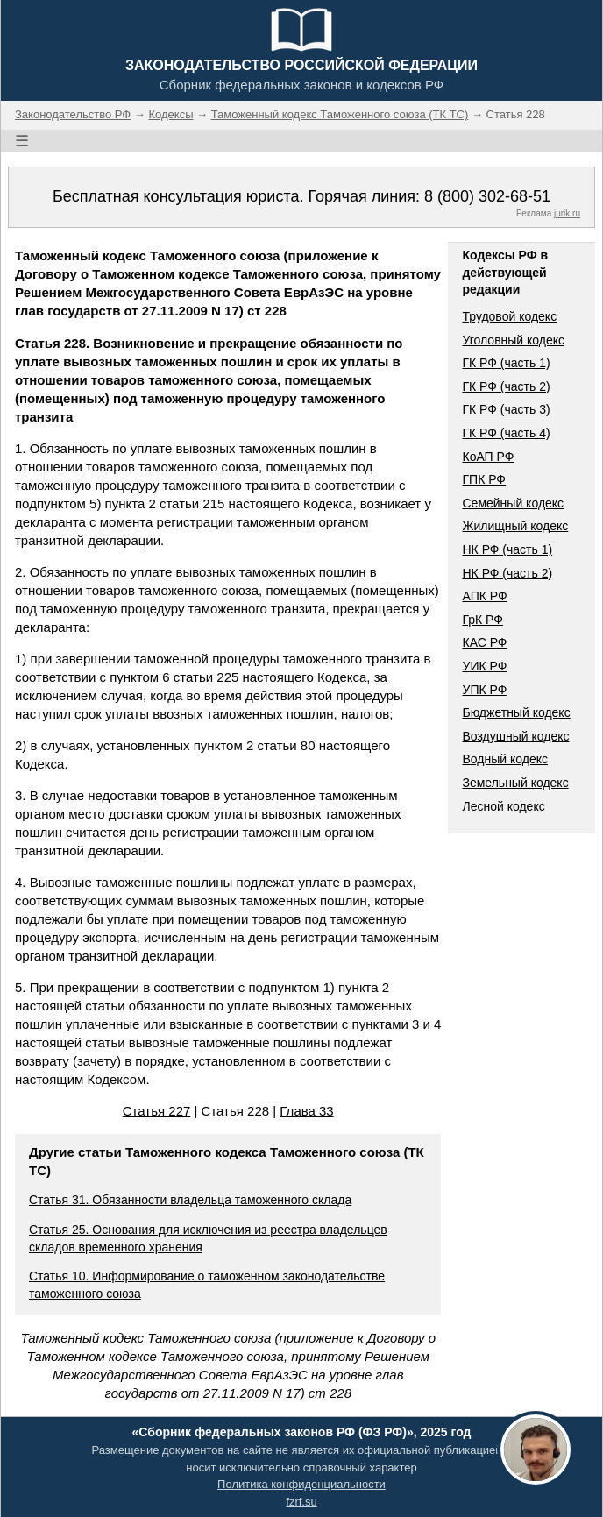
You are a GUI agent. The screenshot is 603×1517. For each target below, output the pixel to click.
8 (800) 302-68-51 (487, 196)
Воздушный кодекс (515, 736)
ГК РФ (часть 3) (506, 409)
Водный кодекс (505, 759)
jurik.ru (567, 213)
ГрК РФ (482, 620)
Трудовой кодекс (509, 316)
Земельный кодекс (515, 783)
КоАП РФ (488, 457)
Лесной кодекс (503, 806)
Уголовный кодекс (513, 340)
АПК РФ (484, 596)
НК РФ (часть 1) (507, 549)
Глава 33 (306, 1110)
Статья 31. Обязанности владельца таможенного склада (190, 1200)
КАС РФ (484, 642)
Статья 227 (157, 1110)
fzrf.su (301, 1501)
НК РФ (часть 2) (507, 573)
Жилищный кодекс (515, 526)
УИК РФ (484, 666)
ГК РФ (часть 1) (506, 363)
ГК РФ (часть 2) (506, 386)
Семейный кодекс (513, 503)
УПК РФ (484, 690)
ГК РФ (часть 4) (506, 433)
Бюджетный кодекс (516, 712)
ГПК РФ (484, 479)
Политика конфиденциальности (301, 1484)
